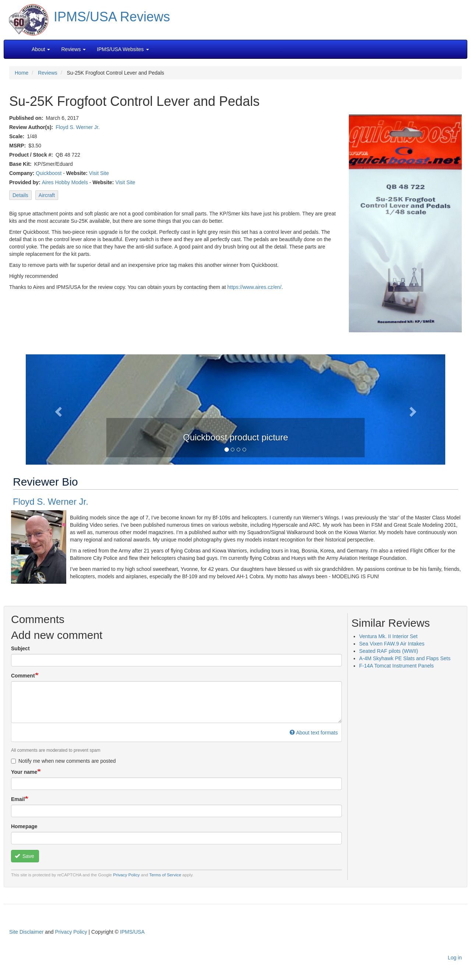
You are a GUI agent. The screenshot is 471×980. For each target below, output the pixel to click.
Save (24, 856)
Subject (20, 648)
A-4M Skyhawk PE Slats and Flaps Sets (404, 658)
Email (18, 799)
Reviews (47, 73)
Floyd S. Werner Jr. (78, 127)
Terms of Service (165, 874)
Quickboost (48, 173)
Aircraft (47, 195)
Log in (455, 958)
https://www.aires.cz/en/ (254, 287)
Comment (23, 676)
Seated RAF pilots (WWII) (388, 651)
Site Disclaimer (26, 932)
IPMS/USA (132, 932)
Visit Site (99, 173)
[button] (235, 409)
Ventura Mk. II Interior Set (388, 636)
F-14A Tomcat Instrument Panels (396, 666)
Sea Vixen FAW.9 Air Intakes (391, 644)
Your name (24, 772)
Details (20, 195)
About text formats (314, 733)
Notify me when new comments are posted (63, 761)
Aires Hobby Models (65, 182)
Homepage (24, 826)
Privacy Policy (126, 874)
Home (21, 73)
